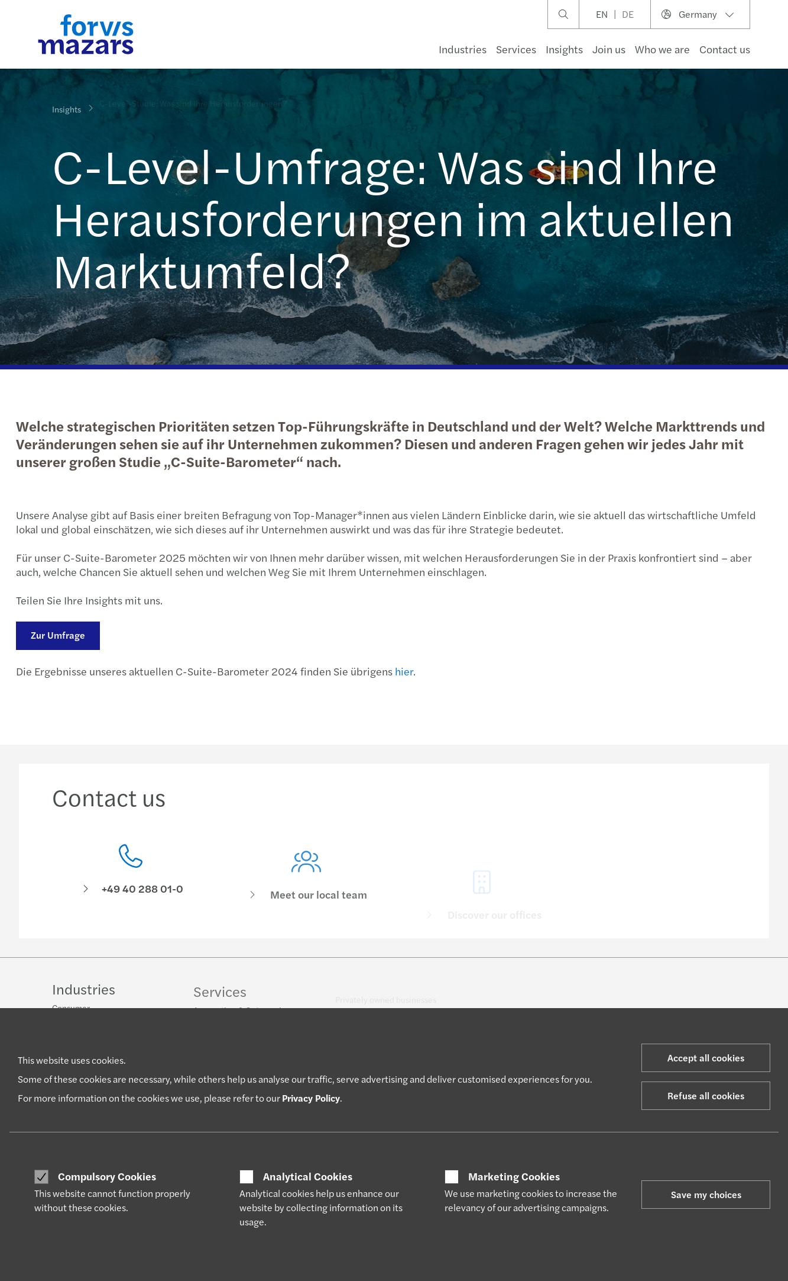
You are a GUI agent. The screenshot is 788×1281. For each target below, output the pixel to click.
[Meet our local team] (306, 892)
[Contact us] (131, 874)
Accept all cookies (705, 1057)
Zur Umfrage (56, 635)
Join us (608, 48)
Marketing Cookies (514, 1176)
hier (402, 671)
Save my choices (706, 1194)
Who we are (662, 48)
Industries (463, 48)
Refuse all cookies (705, 1095)
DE (628, 14)
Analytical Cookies (307, 1176)
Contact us (724, 48)
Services (516, 48)
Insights (564, 48)
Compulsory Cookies (107, 1176)
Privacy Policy (311, 1098)
